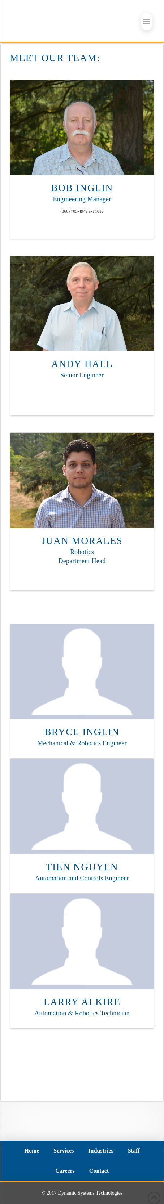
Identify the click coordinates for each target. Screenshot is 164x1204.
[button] (146, 21)
